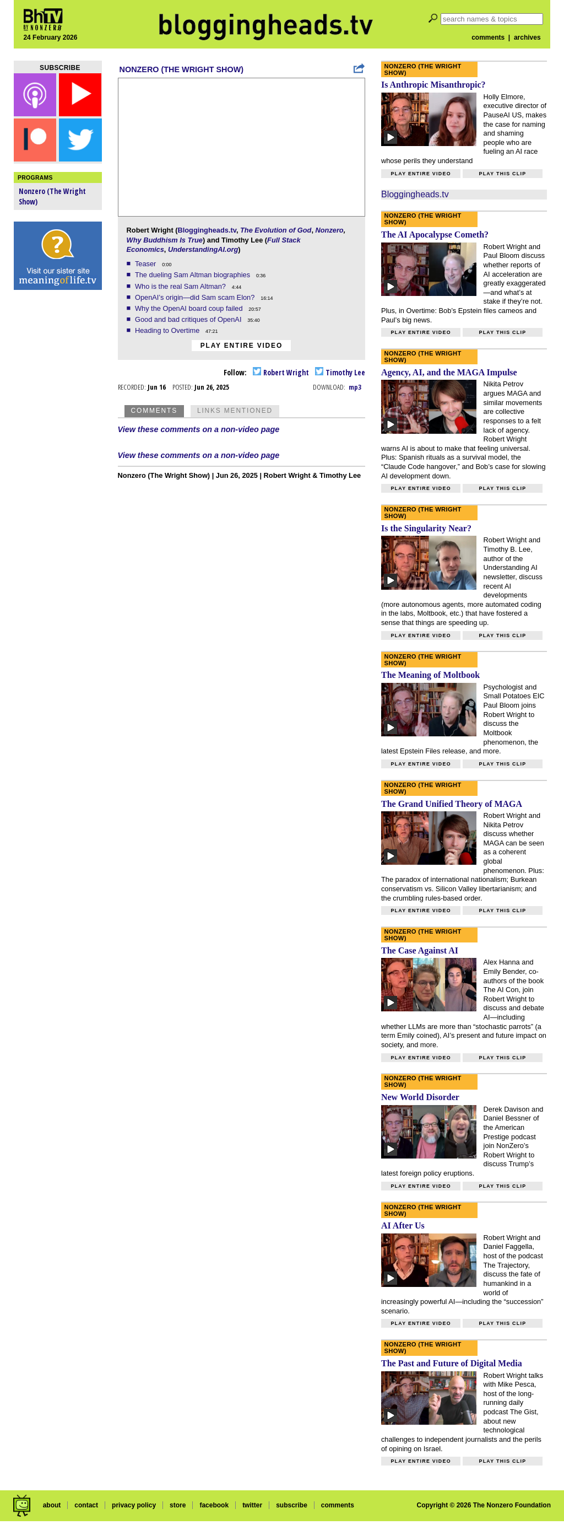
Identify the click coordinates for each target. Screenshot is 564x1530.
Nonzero (330, 230)
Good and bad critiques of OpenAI (189, 319)
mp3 (355, 387)
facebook (214, 1505)
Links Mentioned (235, 410)
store (178, 1505)
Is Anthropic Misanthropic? (433, 84)
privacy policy (134, 1505)
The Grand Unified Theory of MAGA (451, 804)
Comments (154, 410)
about (52, 1505)
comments (488, 37)
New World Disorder (420, 1097)
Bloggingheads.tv (206, 230)
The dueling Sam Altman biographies (193, 275)
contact (86, 1505)
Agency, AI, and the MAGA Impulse (449, 372)
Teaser (146, 264)
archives (527, 37)
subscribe (291, 1505)
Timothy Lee (340, 372)
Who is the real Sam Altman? (181, 286)
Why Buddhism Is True (165, 240)
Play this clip (502, 173)
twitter (252, 1505)
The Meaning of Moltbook (430, 675)
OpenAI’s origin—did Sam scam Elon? (196, 297)
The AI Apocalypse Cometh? (435, 234)
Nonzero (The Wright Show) (181, 69)
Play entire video (241, 345)
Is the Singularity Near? (426, 528)
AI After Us (403, 1225)
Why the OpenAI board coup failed (190, 308)
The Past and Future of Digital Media (451, 1363)
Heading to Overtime (168, 330)
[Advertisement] (58, 468)
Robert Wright (281, 372)
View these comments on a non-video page (199, 429)
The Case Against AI (419, 950)
